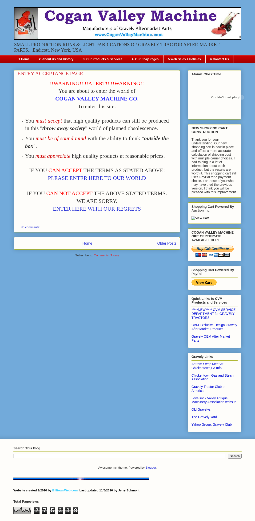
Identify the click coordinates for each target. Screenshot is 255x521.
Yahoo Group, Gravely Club (211, 424)
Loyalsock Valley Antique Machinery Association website (213, 400)
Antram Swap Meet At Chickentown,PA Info (207, 366)
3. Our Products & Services (102, 59)
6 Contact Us (219, 59)
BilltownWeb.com (65, 490)
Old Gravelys (201, 409)
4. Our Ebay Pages (145, 59)
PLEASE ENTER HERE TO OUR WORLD (97, 178)
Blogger (150, 467)
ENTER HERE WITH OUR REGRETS (97, 209)
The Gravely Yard (204, 417)
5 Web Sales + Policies (184, 59)
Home (87, 243)
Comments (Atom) (106, 255)
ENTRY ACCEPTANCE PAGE (50, 73)
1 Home (24, 59)
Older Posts (166, 243)
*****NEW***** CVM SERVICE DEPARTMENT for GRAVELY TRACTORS (213, 314)
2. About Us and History (56, 59)
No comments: (30, 227)
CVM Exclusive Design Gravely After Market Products (214, 327)
